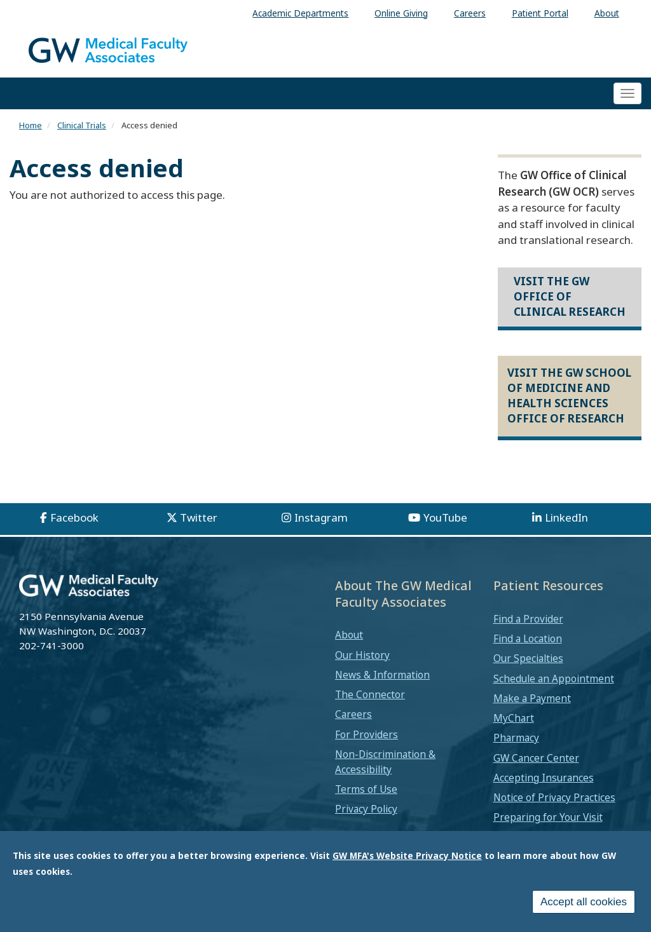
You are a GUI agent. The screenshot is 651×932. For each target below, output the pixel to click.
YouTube (445, 517)
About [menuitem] (606, 13)
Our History (362, 655)
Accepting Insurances (543, 777)
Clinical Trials (81, 125)
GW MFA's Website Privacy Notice (407, 864)
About (349, 634)
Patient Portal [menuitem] (540, 13)
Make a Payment (532, 698)
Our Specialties (528, 658)
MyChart (513, 718)
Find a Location (527, 638)
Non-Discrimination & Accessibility (385, 762)
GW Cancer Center (536, 758)
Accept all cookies (583, 910)
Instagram (321, 517)
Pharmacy (516, 737)
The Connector (370, 694)
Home (30, 125)
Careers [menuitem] (470, 13)
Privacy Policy (366, 808)
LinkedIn (566, 517)
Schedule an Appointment (553, 678)
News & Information (382, 674)
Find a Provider (528, 618)
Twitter (198, 517)
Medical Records (531, 836)
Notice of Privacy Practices (554, 797)
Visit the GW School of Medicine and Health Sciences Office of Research (569, 395)
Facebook (74, 517)
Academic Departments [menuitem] (300, 13)
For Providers (366, 734)
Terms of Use (366, 789)
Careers (353, 714)
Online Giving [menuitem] (401, 13)
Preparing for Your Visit (548, 817)
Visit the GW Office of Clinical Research (570, 297)
